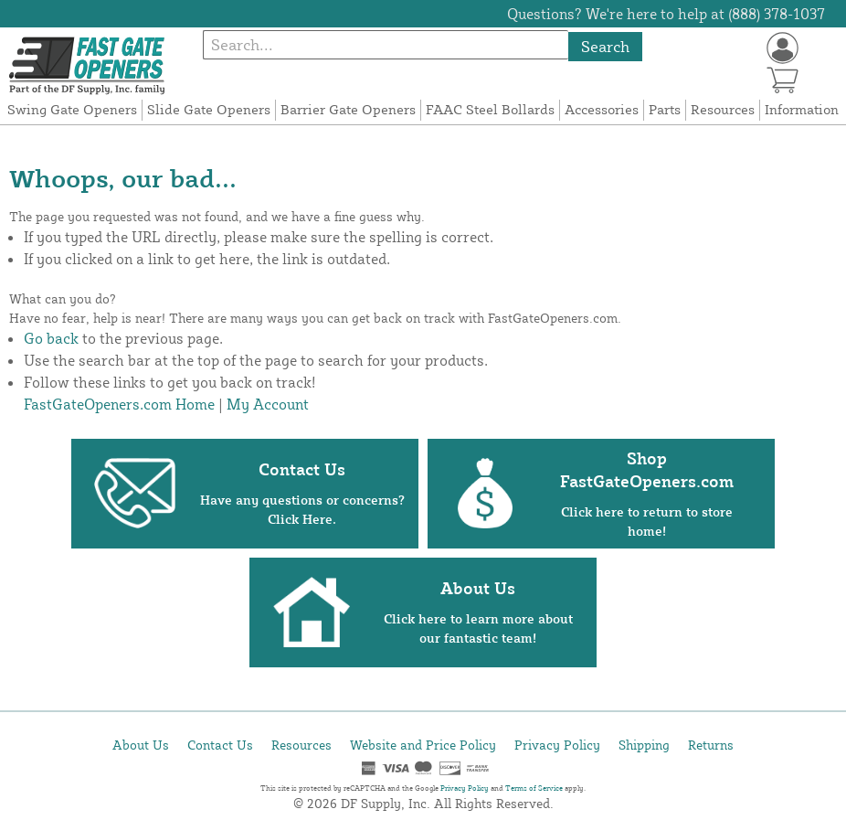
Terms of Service (534, 788)
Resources (723, 109)
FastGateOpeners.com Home (119, 404)
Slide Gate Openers (208, 109)
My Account (268, 404)
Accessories (602, 109)
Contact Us (220, 744)
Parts (665, 109)
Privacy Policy (557, 744)
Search (605, 46)
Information (802, 109)
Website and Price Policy (423, 744)
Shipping (644, 744)
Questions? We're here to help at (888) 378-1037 (666, 14)
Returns (711, 744)
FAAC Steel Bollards (490, 109)
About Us (140, 744)
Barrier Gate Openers (348, 109)
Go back (51, 338)
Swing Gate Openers (72, 109)
